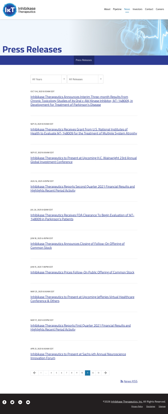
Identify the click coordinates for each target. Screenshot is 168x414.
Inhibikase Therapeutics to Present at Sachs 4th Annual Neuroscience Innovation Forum (78, 356)
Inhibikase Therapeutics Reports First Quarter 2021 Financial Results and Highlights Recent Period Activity (81, 327)
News (127, 9)
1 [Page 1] (42, 373)
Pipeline (117, 9)
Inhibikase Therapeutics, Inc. (127, 401)
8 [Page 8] (72, 373)
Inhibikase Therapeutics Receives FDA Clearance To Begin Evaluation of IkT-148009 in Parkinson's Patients (82, 217)
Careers (160, 9)
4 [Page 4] (52, 373)
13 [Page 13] (99, 373)
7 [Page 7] (67, 373)
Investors (137, 9)
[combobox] (49, 79)
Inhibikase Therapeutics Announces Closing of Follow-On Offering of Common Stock (78, 246)
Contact (149, 9)
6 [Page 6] (62, 373)
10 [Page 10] (83, 373)
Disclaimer (150, 406)
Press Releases (84, 60)
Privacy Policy (137, 406)
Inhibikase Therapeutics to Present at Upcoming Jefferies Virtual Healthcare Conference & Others (82, 299)
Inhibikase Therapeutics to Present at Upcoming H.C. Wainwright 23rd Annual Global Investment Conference (84, 160)
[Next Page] (105, 373)
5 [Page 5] (57, 373)
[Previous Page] (35, 373)
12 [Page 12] (94, 373)
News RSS (128, 381)
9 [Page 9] (77, 373)
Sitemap (162, 406)
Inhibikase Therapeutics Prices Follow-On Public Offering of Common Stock (82, 272)
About (107, 9)
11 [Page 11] (88, 373)
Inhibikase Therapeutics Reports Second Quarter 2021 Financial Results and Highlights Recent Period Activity (83, 188)
